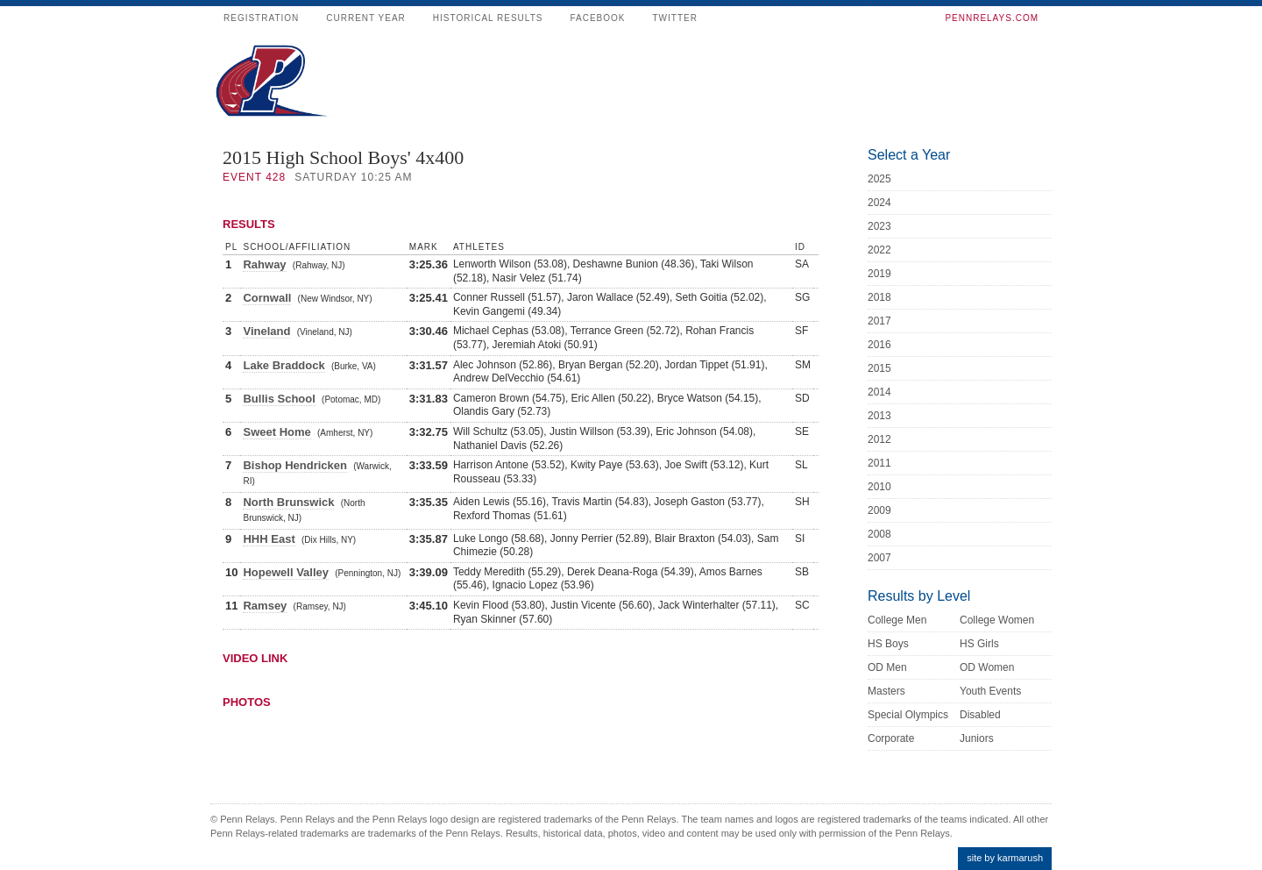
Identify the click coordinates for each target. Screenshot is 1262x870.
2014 (879, 392)
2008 (879, 534)
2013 (879, 416)
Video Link (255, 658)
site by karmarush (1005, 857)
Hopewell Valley (286, 572)
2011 (879, 463)
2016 (879, 345)
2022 (879, 250)
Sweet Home (276, 432)
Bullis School (279, 398)
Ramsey (265, 605)
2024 (879, 202)
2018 (879, 297)
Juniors (977, 738)
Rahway (264, 264)
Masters (886, 691)
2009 (879, 510)
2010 (879, 487)
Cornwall (267, 297)
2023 (879, 226)
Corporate (891, 738)
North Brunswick (288, 502)
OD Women (987, 667)
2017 (879, 321)
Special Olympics (908, 715)
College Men (897, 620)
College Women (997, 620)
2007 (879, 558)
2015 (879, 368)
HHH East (268, 539)
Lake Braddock (283, 365)
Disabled (980, 715)
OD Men (887, 667)
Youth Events (990, 691)
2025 (879, 179)
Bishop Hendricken (294, 465)
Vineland (266, 331)
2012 (879, 439)
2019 (879, 273)
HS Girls (979, 644)
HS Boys (888, 644)
